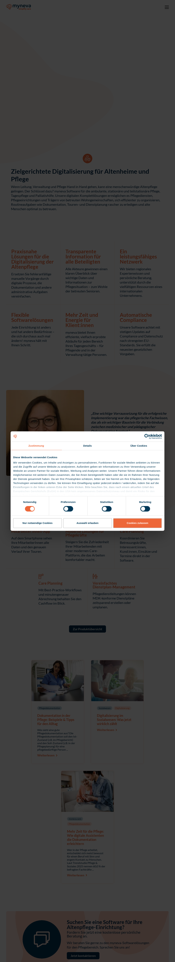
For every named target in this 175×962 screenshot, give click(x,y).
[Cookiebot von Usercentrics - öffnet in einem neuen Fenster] (147, 436)
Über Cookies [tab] (138, 445)
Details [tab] (87, 445)
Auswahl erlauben (87, 523)
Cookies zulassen (137, 523)
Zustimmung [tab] (36, 445)
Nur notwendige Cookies (38, 523)
